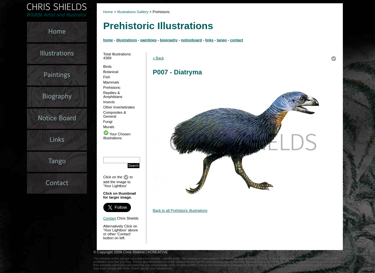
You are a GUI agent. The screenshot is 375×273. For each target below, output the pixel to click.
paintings (148, 40)
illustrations (126, 40)
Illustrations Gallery (132, 12)
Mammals (111, 82)
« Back (158, 58)
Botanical (110, 72)
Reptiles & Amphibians (112, 95)
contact (236, 40)
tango (222, 40)
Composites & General (114, 114)
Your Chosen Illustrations (117, 136)
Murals (109, 127)
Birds (107, 66)
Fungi (108, 122)
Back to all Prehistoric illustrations (180, 210)
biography (168, 40)
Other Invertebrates (119, 107)
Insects (109, 102)
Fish (106, 77)
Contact (109, 218)
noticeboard (191, 40)
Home (108, 12)
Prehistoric (112, 87)
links (209, 40)
